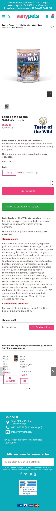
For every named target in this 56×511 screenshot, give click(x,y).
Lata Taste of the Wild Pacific (32, 363)
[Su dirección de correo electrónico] (24, 462)
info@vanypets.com (22, 431)
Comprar (28, 190)
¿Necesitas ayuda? (19, 2)
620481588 (26, 5)
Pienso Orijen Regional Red (16, 360)
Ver (50, 380)
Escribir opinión (41, 327)
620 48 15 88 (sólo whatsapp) (26, 427)
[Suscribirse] (50, 462)
